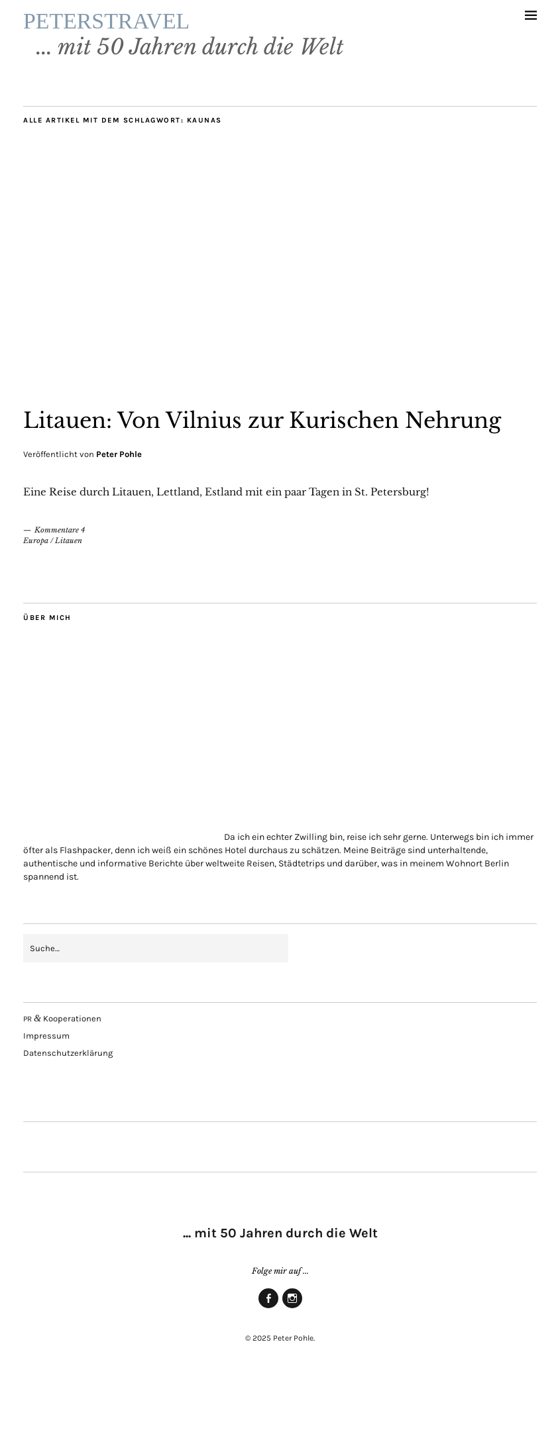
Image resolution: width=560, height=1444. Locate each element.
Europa (35, 600)
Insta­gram (292, 1367)
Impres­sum (46, 1096)
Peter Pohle (119, 514)
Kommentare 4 (59, 590)
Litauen (68, 600)
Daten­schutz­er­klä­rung (68, 1113)
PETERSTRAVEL (189, 35)
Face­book (268, 1367)
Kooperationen (62, 1079)
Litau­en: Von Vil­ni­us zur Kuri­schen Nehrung (270, 461)
